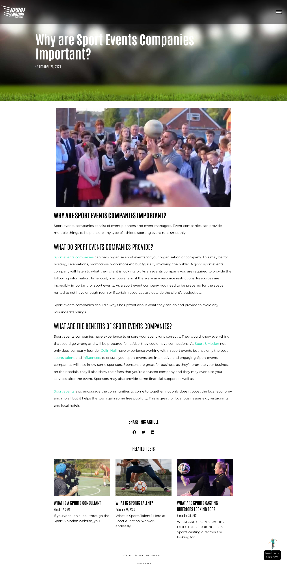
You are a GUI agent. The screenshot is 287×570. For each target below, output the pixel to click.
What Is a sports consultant (77, 502)
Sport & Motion (207, 344)
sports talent (64, 358)
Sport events (64, 391)
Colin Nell (109, 351)
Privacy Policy (143, 563)
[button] (134, 432)
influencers (92, 358)
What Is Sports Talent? (134, 502)
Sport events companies (74, 257)
